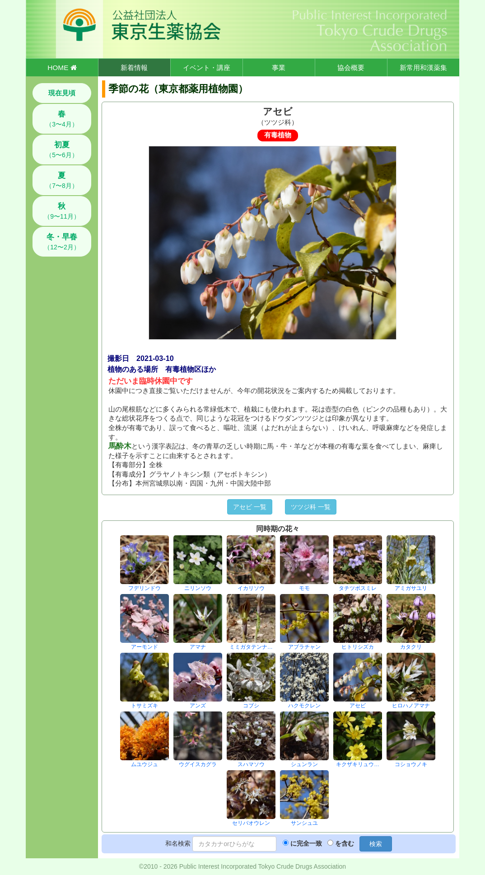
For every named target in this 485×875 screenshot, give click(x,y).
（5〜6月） (62, 149)
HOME (61, 67)
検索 (375, 843)
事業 (278, 67)
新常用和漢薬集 (423, 67)
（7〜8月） (62, 180)
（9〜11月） (61, 211)
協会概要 (350, 67)
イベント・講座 (206, 67)
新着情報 (134, 67)
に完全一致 (306, 843)
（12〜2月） (61, 242)
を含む (344, 843)
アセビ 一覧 (249, 506)
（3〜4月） (62, 119)
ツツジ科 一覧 (311, 506)
